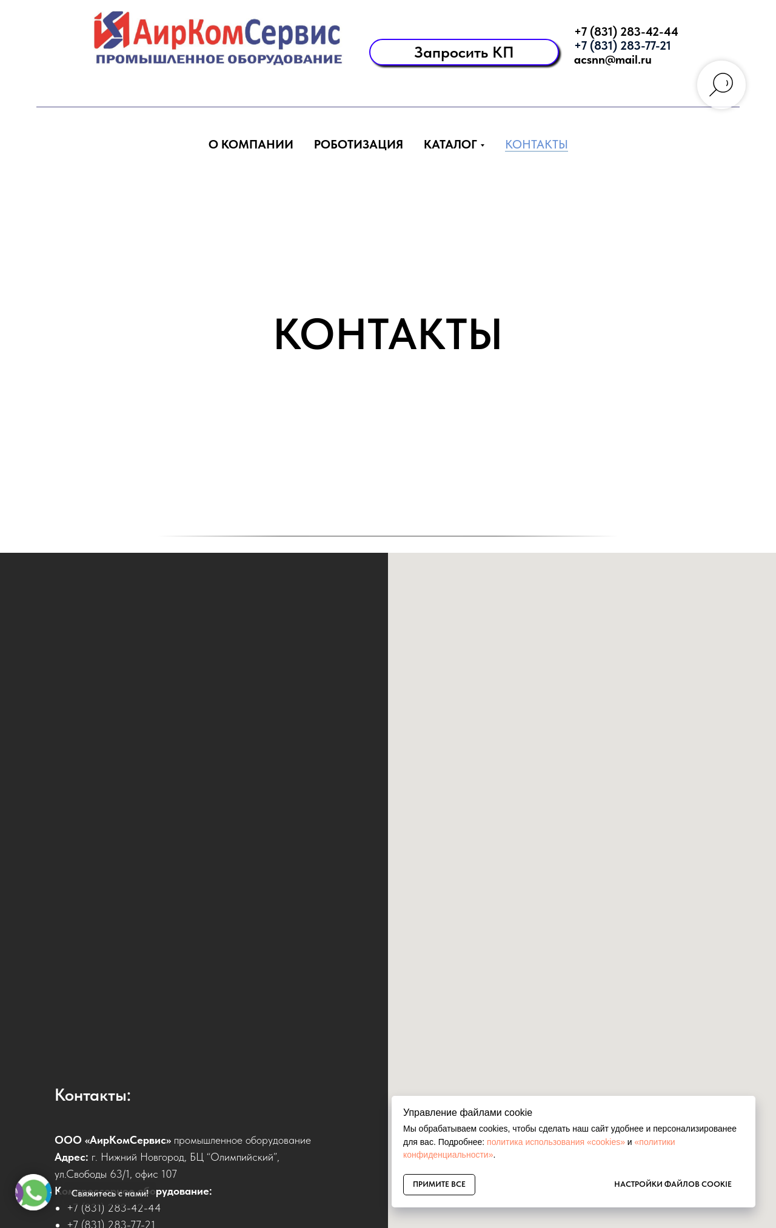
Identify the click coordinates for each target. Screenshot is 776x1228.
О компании (251, 144)
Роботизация (358, 144)
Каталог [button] (450, 144)
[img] (210, 39)
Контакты (536, 144)
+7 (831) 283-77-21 (622, 45)
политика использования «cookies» (556, 1142)
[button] (464, 52)
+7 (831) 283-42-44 (626, 31)
